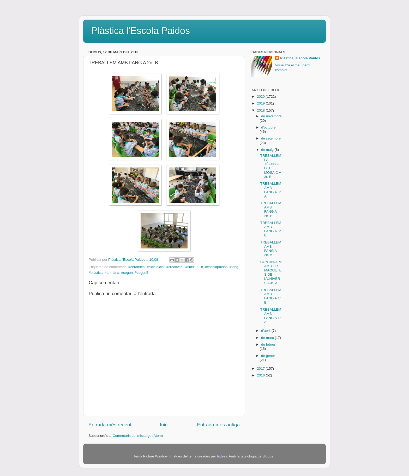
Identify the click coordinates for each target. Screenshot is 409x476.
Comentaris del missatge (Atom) (138, 436)
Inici (164, 424)
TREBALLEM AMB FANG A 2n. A (270, 248)
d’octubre (268, 127)
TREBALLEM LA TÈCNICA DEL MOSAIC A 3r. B (270, 166)
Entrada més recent (109, 424)
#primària (112, 273)
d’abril (266, 331)
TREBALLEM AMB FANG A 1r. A (271, 315)
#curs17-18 (194, 267)
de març (268, 338)
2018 (261, 110)
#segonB (141, 273)
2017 (261, 368)
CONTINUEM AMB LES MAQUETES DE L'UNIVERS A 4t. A (271, 272)
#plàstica (96, 273)
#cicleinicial (155, 267)
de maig (268, 150)
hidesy (222, 456)
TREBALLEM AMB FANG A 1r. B (271, 296)
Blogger (268, 456)
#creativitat (174, 267)
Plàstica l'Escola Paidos (140, 30)
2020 (261, 96)
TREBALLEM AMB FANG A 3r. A (271, 190)
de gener (268, 356)
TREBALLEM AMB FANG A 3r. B (271, 229)
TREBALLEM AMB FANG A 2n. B (270, 209)
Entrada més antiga (218, 424)
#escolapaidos (216, 267)
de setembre (271, 138)
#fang (234, 267)
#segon (127, 273)
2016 (261, 375)
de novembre (271, 116)
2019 (261, 103)
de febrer (268, 344)
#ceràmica (136, 267)
